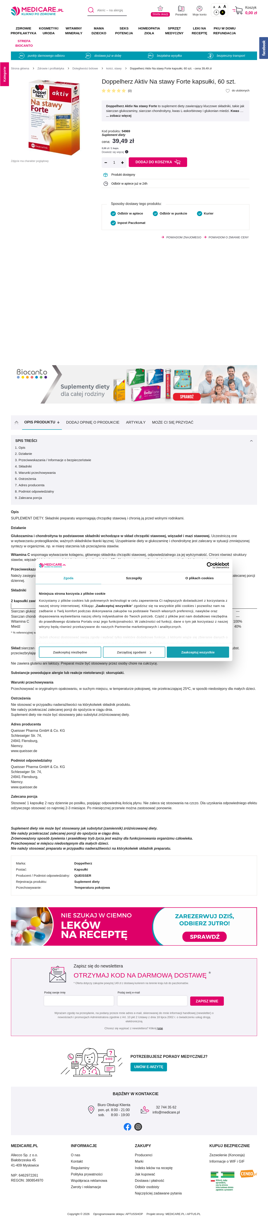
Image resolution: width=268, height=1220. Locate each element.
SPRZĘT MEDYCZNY (174, 30)
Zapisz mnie (208, 1001)
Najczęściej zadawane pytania (158, 1193)
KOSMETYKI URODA (48, 30)
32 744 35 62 (166, 1107)
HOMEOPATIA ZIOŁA (149, 30)
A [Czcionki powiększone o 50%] (219, 7)
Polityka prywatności (87, 1174)
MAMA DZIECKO (99, 30)
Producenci (143, 1155)
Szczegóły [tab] (134, 578)
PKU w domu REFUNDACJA (224, 30)
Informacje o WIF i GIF (227, 1161)
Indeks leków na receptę (154, 1168)
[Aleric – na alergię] (107, 10)
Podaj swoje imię (54, 992)
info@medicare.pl (166, 1112)
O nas (75, 1155)
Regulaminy (80, 1168)
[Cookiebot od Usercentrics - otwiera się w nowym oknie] (210, 565)
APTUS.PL (194, 1214)
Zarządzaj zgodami (134, 652)
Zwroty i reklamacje (86, 1187)
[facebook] (127, 1126)
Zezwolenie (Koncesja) (227, 1155)
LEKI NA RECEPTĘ (199, 30)
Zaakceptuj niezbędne (70, 652)
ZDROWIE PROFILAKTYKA (23, 30)
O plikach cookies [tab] (199, 578)
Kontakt (77, 1161)
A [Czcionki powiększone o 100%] (224, 7)
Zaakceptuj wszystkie (198, 652)
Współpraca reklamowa (89, 1180)
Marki (139, 1161)
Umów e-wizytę (148, 1067)
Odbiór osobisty (147, 1187)
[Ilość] (114, 162)
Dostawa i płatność (149, 1180)
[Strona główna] (20, 68)
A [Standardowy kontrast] (216, 12)
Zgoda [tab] (68, 578)
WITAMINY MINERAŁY (73, 30)
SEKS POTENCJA (124, 30)
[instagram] (138, 1126)
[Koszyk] (237, 10)
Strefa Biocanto (24, 43)
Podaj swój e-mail (128, 992)
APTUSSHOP (134, 1214)
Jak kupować (145, 1174)
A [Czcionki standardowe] (214, 7)
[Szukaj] (90, 10)
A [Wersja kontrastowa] (222, 12)
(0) (130, 91)
